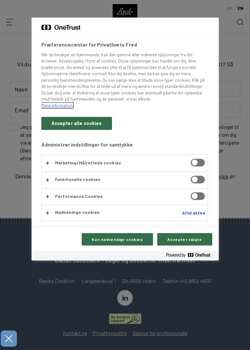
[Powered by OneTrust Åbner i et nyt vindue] (190, 256)
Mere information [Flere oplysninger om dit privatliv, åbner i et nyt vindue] (57, 105)
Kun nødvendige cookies (117, 239)
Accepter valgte (184, 239)
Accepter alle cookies (76, 123)
